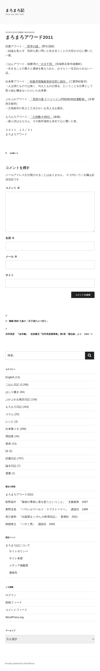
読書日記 (10, 458)
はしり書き (12, 392)
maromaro (29, 32)
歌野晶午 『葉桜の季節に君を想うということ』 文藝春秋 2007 (46, 501)
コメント (12, 187)
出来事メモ (14, 153)
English (9, 377)
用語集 (9, 436)
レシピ (9, 421)
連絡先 (13, 572)
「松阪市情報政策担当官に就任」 (47, 81)
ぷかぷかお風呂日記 (17, 399)
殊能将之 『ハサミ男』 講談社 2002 (30, 524)
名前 (9, 238)
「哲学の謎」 (33, 46)
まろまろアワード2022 (19, 494)
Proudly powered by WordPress (20, 663)
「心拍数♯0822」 (41, 116)
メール (11, 256)
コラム (9, 414)
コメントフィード (16, 609)
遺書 (8, 473)
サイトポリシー (18, 551)
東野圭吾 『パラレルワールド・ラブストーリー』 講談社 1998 (46, 509)
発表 (8, 443)
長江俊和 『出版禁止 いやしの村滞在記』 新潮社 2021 (41, 516)
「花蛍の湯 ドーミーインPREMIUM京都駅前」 (58, 99)
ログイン (10, 595)
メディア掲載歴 (18, 565)
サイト (9, 275)
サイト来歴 (16, 558)
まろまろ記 (14, 10)
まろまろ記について (17, 545)
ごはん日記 (12, 384)
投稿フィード (13, 602)
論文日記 (10, 465)
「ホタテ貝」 (46, 64)
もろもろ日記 (13, 406)
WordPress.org (14, 617)
